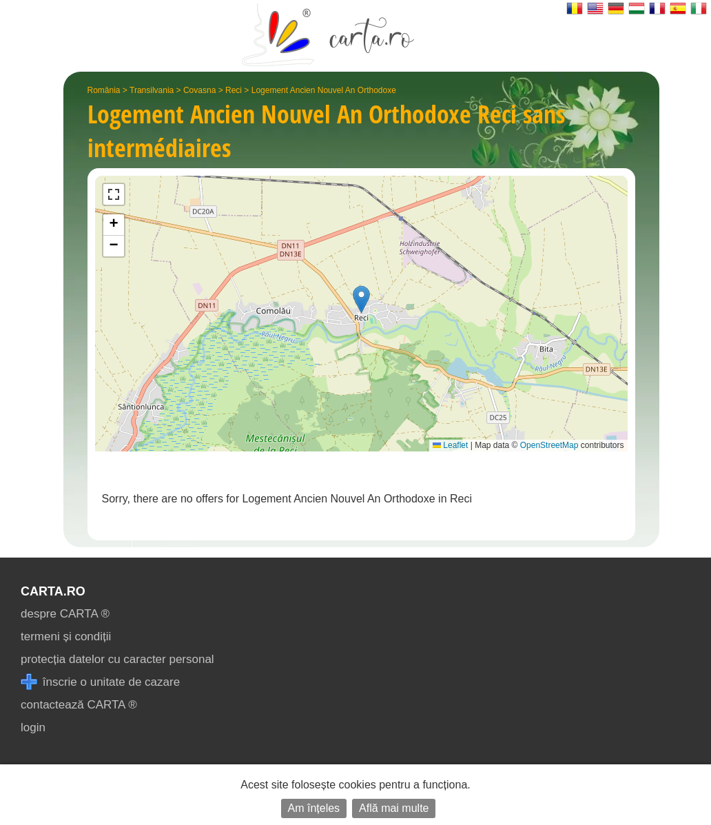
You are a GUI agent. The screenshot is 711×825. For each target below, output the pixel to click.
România (104, 90)
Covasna (199, 90)
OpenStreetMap (549, 445)
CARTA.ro (53, 591)
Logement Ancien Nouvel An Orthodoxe (323, 90)
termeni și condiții (66, 636)
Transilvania (152, 90)
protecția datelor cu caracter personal (117, 659)
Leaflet (450, 445)
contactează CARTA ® (79, 704)
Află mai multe (394, 808)
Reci (233, 90)
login (33, 727)
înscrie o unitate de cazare (100, 682)
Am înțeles (314, 808)
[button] (361, 299)
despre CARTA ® (65, 613)
